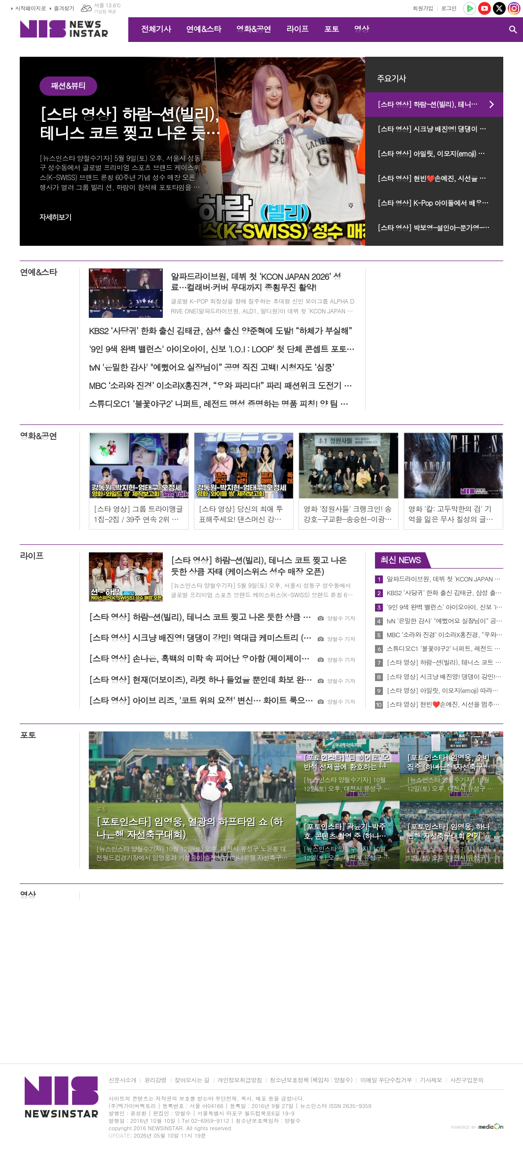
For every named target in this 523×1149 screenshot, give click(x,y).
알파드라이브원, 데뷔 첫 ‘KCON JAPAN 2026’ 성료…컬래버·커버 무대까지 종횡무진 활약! (445, 578)
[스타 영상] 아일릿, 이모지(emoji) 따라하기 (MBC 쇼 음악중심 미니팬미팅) (440, 153)
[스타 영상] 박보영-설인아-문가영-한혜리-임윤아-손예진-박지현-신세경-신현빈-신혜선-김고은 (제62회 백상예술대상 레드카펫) (440, 227)
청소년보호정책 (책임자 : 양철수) (311, 1080)
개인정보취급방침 (240, 1080)
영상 (361, 29)
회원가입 (423, 8)
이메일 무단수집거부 (386, 1080)
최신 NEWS (400, 560)
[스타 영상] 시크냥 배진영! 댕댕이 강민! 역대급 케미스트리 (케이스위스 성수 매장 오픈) (440, 129)
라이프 (297, 29)
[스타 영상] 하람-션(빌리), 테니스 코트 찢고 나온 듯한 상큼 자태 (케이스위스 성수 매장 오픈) (440, 104)
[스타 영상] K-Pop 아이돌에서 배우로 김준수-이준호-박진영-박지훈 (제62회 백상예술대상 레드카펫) (440, 203)
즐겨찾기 (64, 8)
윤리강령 (155, 1080)
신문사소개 (122, 1080)
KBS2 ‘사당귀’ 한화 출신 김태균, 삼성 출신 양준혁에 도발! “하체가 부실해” (445, 592)
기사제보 (431, 1080)
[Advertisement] (261, 984)
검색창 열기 (513, 29)
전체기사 (156, 29)
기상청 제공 (105, 11)
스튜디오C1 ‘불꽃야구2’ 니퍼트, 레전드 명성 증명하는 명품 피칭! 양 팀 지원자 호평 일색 (445, 648)
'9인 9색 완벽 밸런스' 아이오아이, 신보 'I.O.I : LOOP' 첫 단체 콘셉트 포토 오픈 (445, 607)
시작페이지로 (30, 8)
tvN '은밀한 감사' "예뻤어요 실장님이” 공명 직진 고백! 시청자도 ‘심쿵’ (445, 620)
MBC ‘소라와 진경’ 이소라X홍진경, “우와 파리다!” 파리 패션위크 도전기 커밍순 (445, 634)
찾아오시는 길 (192, 1080)
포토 (331, 29)
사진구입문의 (467, 1080)
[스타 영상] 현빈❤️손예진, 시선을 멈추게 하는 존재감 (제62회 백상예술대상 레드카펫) (440, 178)
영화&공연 (253, 29)
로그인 (448, 8)
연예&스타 (203, 29)
